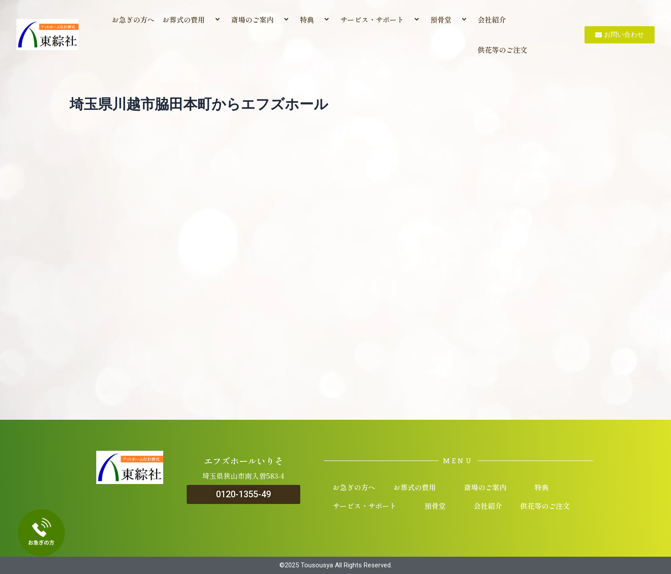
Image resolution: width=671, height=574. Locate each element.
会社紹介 (492, 19)
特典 (316, 19)
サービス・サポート (381, 19)
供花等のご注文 (502, 49)
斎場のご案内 (261, 19)
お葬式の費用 (192, 19)
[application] (208, 20)
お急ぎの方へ (133, 19)
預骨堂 (450, 19)
